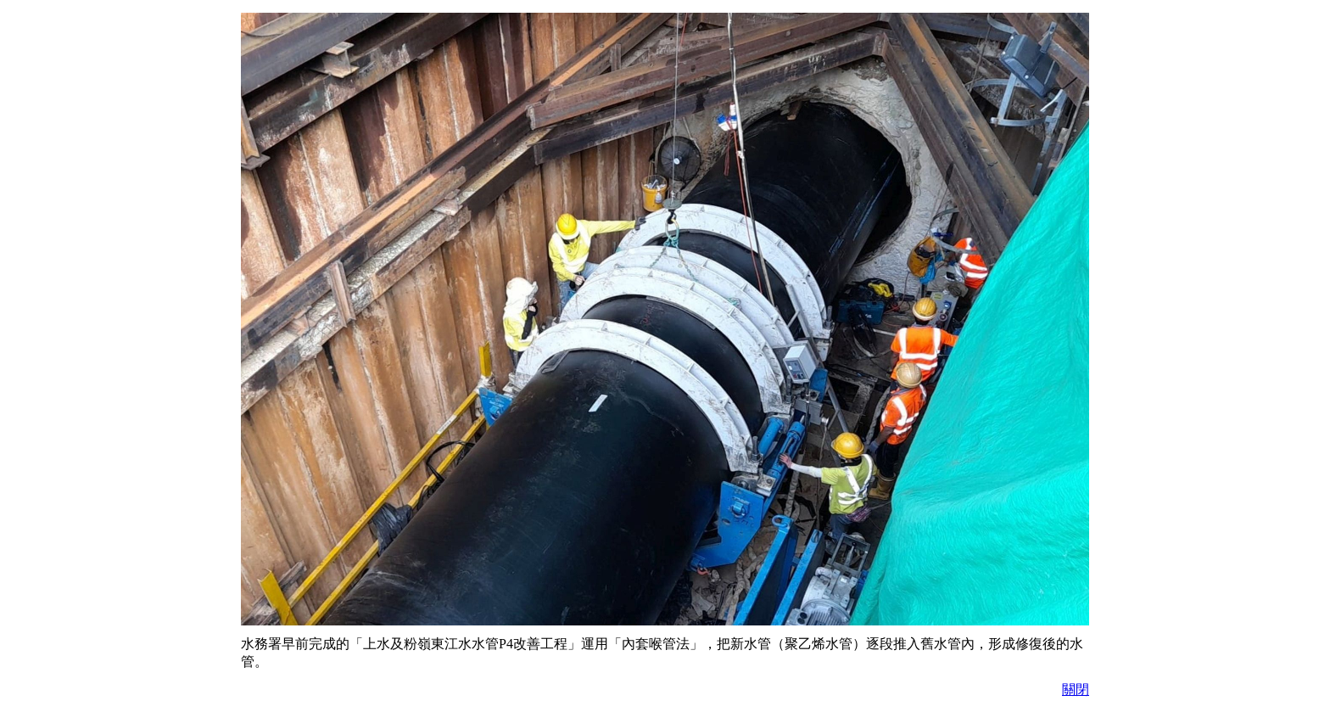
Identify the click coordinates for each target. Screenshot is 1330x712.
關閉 (1075, 689)
